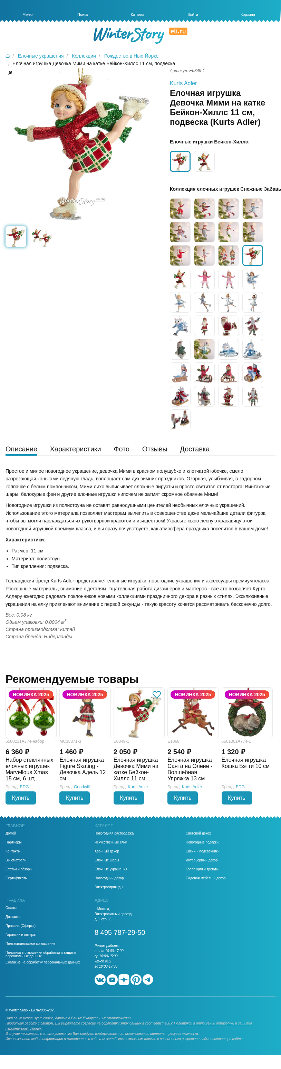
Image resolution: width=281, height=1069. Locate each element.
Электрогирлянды (109, 887)
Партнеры (14, 842)
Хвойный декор (107, 851)
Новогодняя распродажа (114, 833)
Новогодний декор (109, 878)
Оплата (11, 908)
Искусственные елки (111, 842)
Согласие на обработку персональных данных (43, 962)
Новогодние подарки (202, 842)
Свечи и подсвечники (203, 851)
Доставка (13, 917)
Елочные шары (107, 860)
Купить (21, 798)
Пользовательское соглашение (30, 944)
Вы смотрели (16, 860)
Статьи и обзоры (19, 869)
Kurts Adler (183, 83)
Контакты (13, 851)
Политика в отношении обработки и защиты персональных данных (41, 954)
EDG (24, 787)
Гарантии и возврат (21, 935)
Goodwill (82, 787)
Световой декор (198, 833)
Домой (11, 833)
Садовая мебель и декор (206, 878)
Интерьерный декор (202, 860)
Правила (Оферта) (21, 926)
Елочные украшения (111, 869)
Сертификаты (17, 878)
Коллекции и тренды (202, 869)
